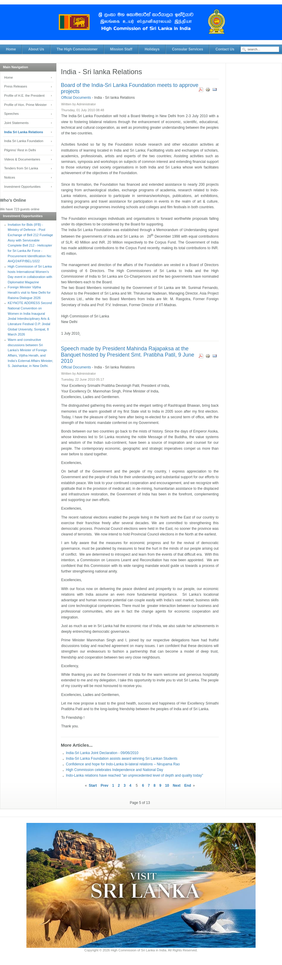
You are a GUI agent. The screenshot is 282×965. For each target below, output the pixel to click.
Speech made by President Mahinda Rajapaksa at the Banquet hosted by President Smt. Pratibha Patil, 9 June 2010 (127, 355)
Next (176, 785)
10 (167, 785)
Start (93, 785)
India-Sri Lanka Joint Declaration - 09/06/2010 (102, 753)
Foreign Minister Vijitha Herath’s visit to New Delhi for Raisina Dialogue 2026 (29, 292)
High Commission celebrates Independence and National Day (114, 770)
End (187, 785)
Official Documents (76, 98)
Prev (104, 785)
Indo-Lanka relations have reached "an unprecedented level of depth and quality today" (134, 775)
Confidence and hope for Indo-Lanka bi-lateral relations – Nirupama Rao (123, 764)
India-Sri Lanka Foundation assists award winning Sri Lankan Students (122, 758)
